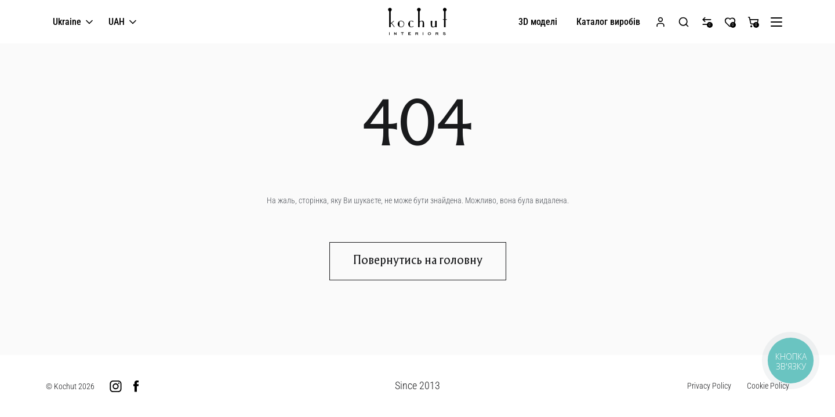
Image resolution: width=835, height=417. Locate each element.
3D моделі (537, 21)
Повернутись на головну (417, 261)
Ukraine (74, 22)
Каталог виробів (608, 21)
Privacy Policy (709, 385)
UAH (123, 22)
